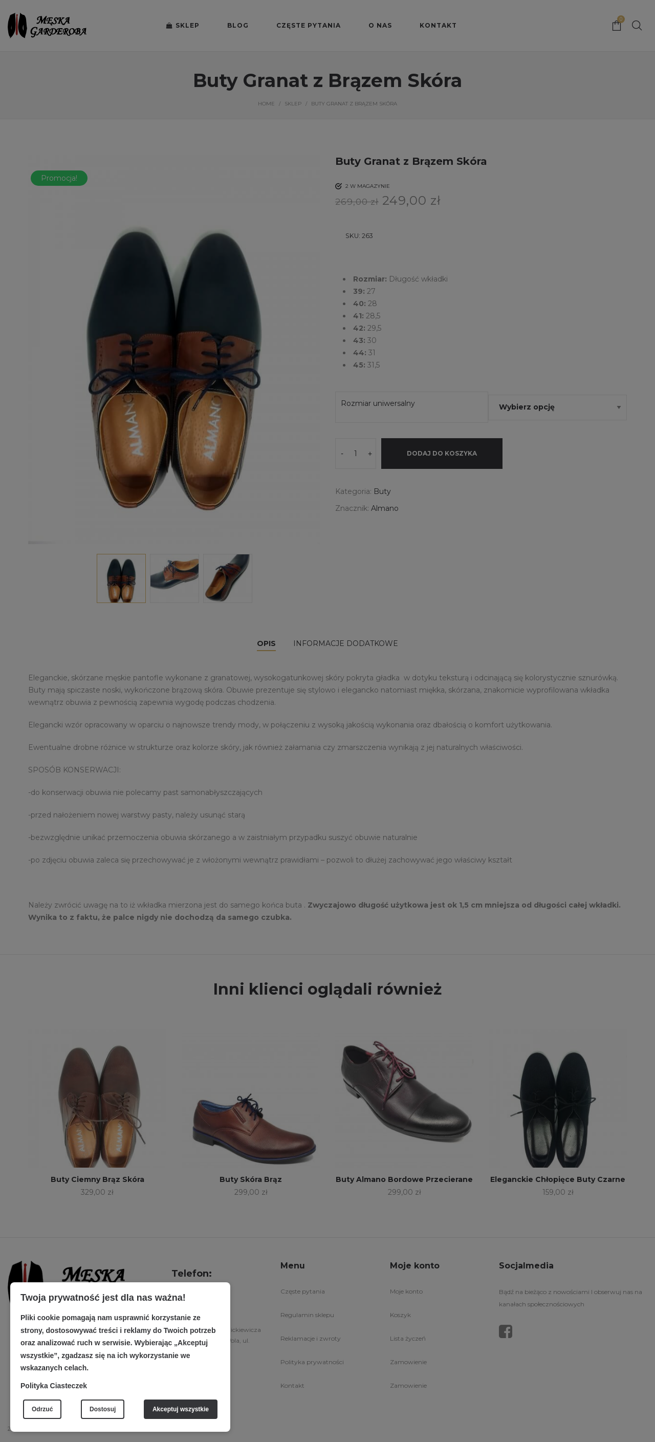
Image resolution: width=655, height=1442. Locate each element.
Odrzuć (42, 1409)
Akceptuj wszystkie (180, 1409)
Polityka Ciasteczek (53, 1386)
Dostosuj (103, 1409)
